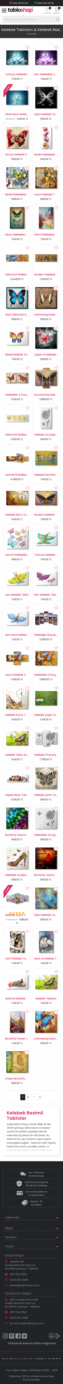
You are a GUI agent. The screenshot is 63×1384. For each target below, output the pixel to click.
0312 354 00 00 (18, 3)
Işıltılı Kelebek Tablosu (48, 114)
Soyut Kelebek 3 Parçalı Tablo (24, 675)
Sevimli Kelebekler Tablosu (22, 555)
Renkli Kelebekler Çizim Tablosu (25, 194)
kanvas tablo (32, 1343)
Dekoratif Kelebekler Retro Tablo (26, 434)
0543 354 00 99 (44, 3)
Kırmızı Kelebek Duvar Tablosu (24, 154)
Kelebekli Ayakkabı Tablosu (22, 875)
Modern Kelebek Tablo (48, 514)
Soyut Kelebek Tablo (47, 194)
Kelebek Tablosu (45, 998)
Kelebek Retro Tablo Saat (21, 514)
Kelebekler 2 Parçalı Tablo (21, 394)
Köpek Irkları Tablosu (18, 795)
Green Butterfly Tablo (19, 1078)
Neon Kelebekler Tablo (19, 234)
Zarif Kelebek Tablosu (19, 958)
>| (39, 1097)
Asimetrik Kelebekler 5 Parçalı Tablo (28, 474)
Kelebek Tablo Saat (17, 755)
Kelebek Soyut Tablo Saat (21, 715)
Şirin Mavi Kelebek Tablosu (22, 635)
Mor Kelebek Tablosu (47, 594)
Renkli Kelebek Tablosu (19, 354)
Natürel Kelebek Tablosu (21, 998)
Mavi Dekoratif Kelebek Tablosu (25, 314)
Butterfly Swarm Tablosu (21, 835)
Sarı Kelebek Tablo (17, 594)
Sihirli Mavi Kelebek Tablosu (23, 114)
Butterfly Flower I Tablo (20, 1038)
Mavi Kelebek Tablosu (48, 915)
